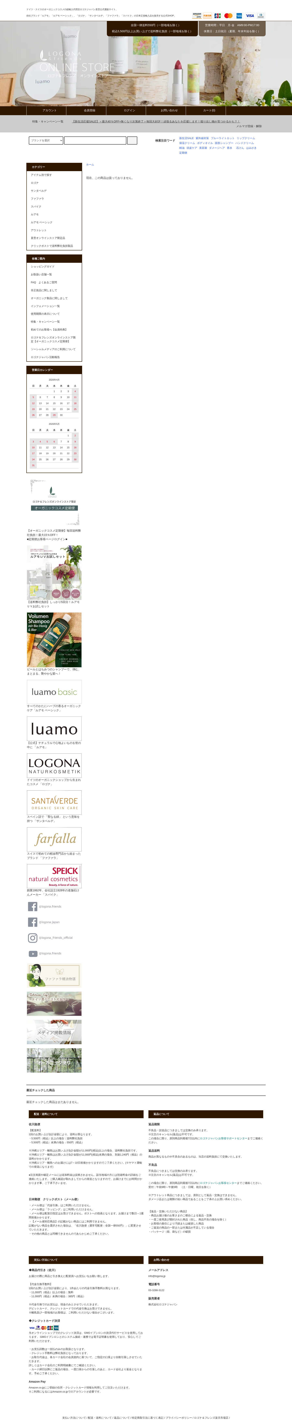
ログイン (126, 110)
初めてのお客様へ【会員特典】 (49, 329)
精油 (182, 148)
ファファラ (37, 198)
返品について (122, 1417)
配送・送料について (100, 1417)
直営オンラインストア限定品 (48, 238)
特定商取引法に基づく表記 (147, 1417)
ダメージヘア (217, 148)
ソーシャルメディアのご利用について (53, 349)
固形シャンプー (224, 143)
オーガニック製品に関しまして (49, 298)
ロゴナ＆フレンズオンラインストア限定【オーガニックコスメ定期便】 (53, 339)
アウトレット (39, 230)
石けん (240, 148)
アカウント (46, 110)
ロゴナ (35, 182)
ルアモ (35, 214)
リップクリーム (246, 138)
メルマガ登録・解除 (249, 126)
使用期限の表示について (45, 313)
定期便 (183, 152)
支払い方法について (74, 1417)
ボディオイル (205, 143)
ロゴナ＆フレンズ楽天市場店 (211, 1417)
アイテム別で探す (41, 175)
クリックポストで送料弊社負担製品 (52, 246)
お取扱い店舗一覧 (41, 274)
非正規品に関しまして (44, 290)
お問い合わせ (166, 110)
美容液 (203, 148)
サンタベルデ (39, 190)
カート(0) (205, 110)
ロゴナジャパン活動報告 (45, 357)
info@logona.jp (156, 1276)
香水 (229, 148)
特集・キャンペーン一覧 (45, 121)
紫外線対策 (202, 138)
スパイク (36, 206)
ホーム (90, 164)
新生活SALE (186, 138)
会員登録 (86, 110)
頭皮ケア (192, 148)
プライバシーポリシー (179, 1417)
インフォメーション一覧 (45, 306)
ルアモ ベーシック (42, 222)
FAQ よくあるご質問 (44, 282)
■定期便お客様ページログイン (46, 539)
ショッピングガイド (43, 266)
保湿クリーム (187, 143)
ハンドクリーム (244, 143)
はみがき (251, 148)
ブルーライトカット (223, 138)
